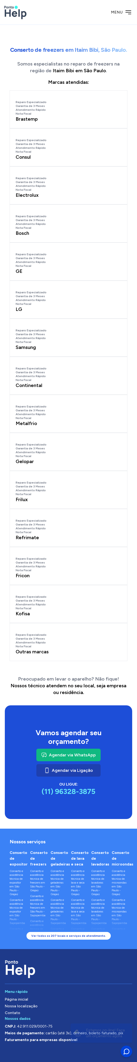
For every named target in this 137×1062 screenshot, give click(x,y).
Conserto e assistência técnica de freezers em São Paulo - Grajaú (37, 880)
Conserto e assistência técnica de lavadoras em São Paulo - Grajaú (98, 882)
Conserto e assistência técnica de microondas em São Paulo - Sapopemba (119, 911)
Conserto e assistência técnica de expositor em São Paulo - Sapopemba (17, 911)
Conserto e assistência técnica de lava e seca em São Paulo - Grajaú (78, 882)
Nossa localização (21, 1006)
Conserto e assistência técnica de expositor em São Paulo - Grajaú (16, 882)
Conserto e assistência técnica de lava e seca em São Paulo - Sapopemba (78, 911)
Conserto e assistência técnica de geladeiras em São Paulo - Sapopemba (58, 911)
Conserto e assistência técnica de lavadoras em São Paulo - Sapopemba (99, 911)
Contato (12, 1012)
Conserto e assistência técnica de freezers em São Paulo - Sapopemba (38, 905)
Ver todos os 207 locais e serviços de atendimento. (68, 935)
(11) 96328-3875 (68, 791)
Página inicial (16, 999)
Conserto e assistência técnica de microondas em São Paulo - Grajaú (119, 882)
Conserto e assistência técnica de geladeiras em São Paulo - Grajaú (57, 882)
